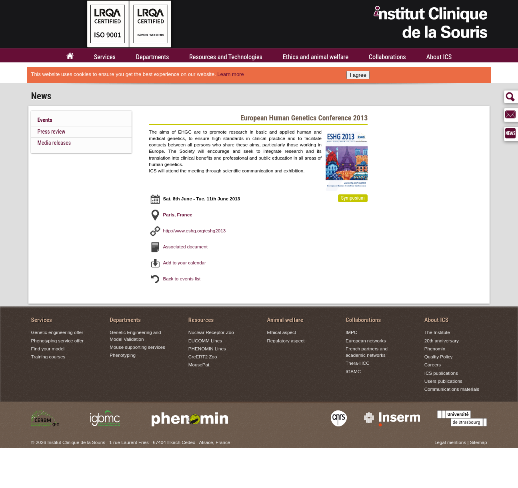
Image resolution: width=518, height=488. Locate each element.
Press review (52, 131)
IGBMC (353, 371)
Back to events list (181, 278)
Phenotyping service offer (57, 340)
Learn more (230, 74)
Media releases (54, 143)
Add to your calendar (184, 262)
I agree (358, 75)
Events (45, 120)
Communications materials (451, 389)
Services (105, 57)
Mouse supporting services (137, 347)
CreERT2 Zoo (202, 356)
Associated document (185, 246)
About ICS (439, 57)
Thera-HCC (358, 363)
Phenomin (435, 348)
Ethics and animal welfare (315, 57)
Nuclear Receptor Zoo (211, 332)
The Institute (437, 332)
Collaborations (387, 57)
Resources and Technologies (225, 57)
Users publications (443, 381)
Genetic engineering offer (57, 332)
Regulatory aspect (285, 340)
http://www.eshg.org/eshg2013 (194, 230)
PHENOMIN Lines (207, 348)
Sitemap (478, 442)
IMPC (351, 332)
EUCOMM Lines (205, 340)
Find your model (48, 348)
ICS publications (441, 373)
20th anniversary (441, 340)
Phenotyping (123, 355)
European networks (366, 340)
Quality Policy (438, 356)
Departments (152, 57)
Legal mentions (450, 442)
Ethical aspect (281, 332)
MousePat (198, 365)
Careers (432, 365)
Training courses (48, 356)
